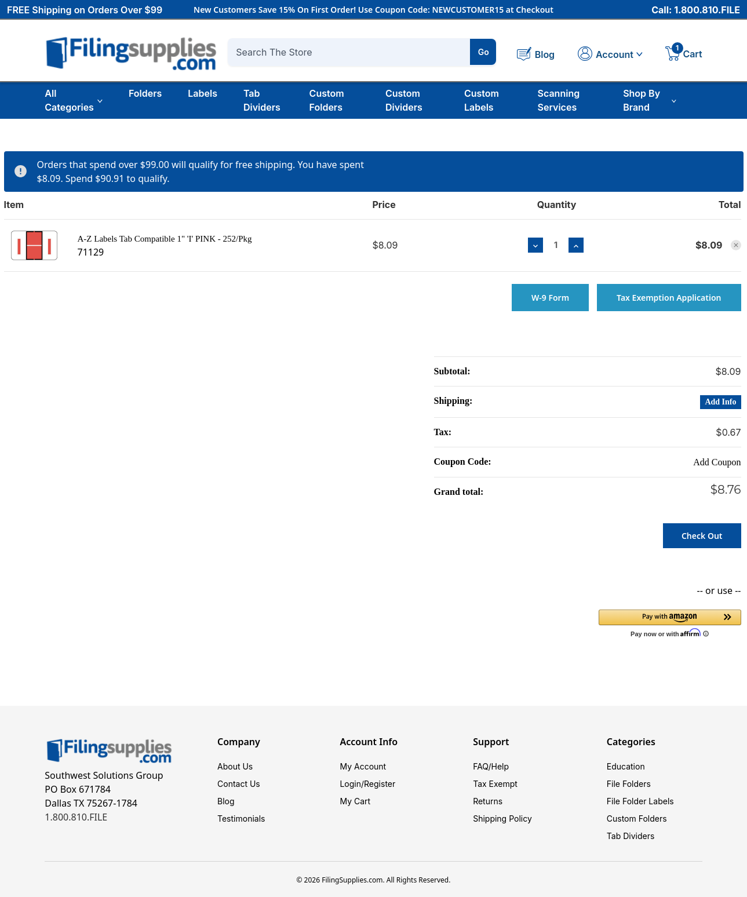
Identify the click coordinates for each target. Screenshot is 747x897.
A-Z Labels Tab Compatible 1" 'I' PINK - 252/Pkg (164, 238)
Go (483, 52)
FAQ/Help (491, 766)
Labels (202, 93)
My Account (363, 766)
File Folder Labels (640, 801)
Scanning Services (559, 100)
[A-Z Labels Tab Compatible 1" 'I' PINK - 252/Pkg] (556, 244)
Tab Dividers (261, 100)
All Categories (74, 100)
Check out (702, 535)
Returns (487, 801)
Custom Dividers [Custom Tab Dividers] (403, 100)
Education (626, 766)
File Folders (629, 784)
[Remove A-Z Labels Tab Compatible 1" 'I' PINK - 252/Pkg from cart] (736, 245)
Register (379, 784)
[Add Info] (720, 402)
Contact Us (238, 784)
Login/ (352, 784)
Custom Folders (326, 100)
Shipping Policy (502, 818)
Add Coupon (717, 462)
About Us (235, 766)
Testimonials (241, 818)
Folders (145, 93)
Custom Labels (481, 100)
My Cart (355, 801)
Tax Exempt (495, 784)
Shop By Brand (649, 100)
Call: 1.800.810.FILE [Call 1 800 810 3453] (695, 10)
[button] (670, 623)
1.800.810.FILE (76, 817)
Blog (226, 801)
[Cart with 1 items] (683, 55)
